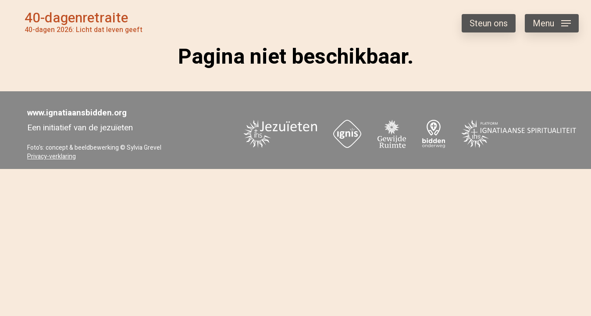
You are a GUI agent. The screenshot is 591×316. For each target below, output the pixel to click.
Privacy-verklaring (51, 156)
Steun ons (489, 23)
